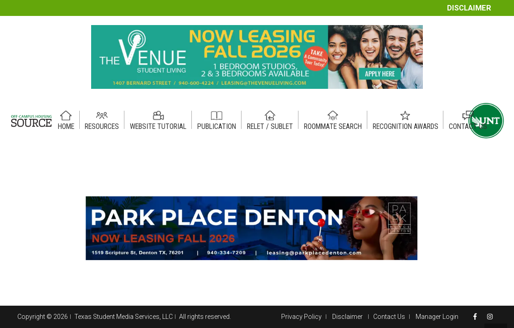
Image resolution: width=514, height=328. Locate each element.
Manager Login (437, 316)
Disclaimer (469, 8)
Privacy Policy (301, 316)
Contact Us (389, 316)
